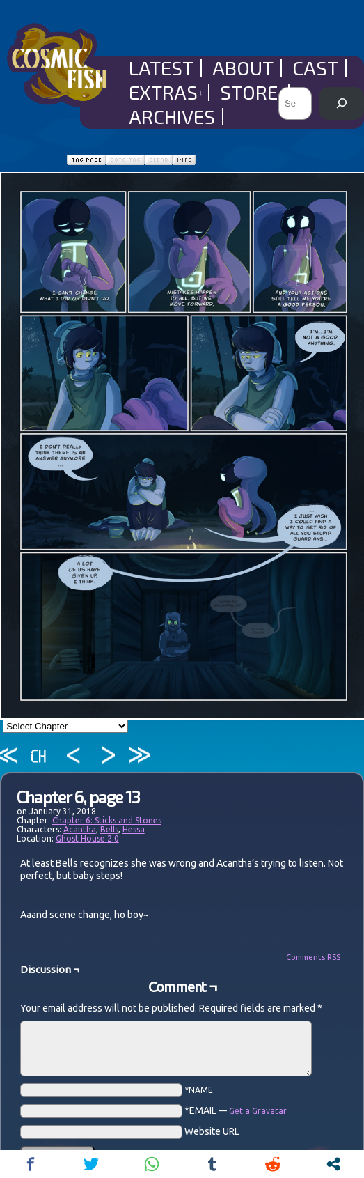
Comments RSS (313, 957)
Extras (166, 92)
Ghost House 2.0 (87, 838)
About (243, 68)
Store (251, 92)
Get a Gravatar (258, 1110)
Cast (315, 68)
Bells (109, 829)
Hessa (133, 829)
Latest (161, 68)
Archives (172, 116)
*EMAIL (235, 1110)
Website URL (211, 1131)
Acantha (79, 829)
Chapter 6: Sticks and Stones (106, 820)
